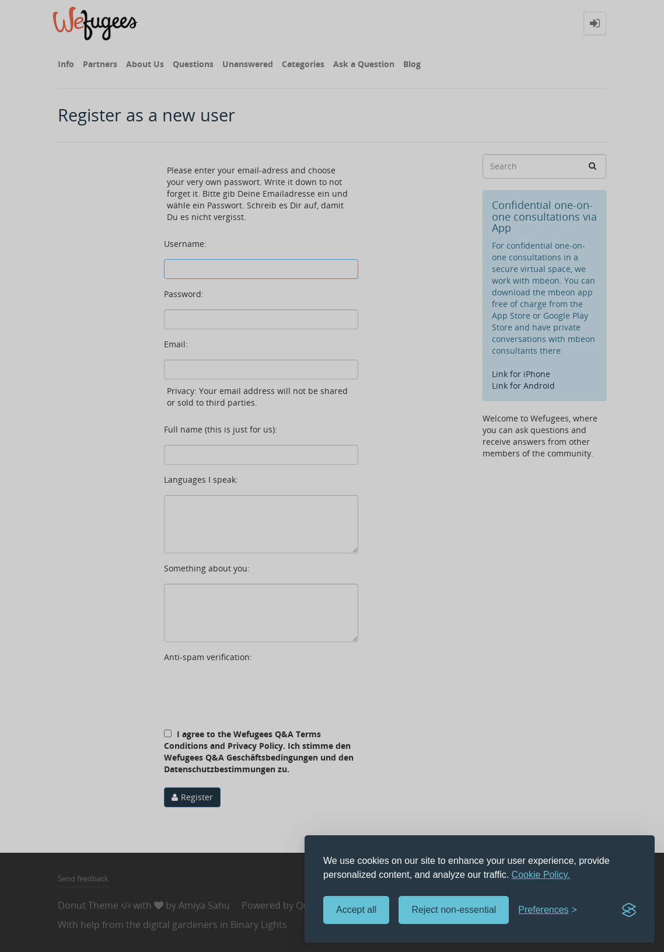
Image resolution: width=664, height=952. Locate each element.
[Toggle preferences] (547, 910)
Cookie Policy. (541, 875)
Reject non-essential (453, 910)
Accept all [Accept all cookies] (356, 910)
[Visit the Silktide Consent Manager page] (629, 910)
